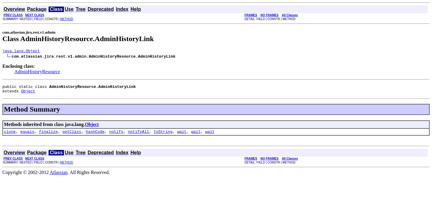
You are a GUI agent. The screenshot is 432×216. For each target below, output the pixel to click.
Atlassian (59, 175)
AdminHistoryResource (37, 72)
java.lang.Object (21, 51)
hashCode (95, 135)
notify (116, 135)
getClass (71, 135)
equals (27, 135)
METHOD (66, 19)
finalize (48, 135)
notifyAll (138, 135)
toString (163, 135)
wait (181, 135)
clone (10, 135)
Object (28, 93)
